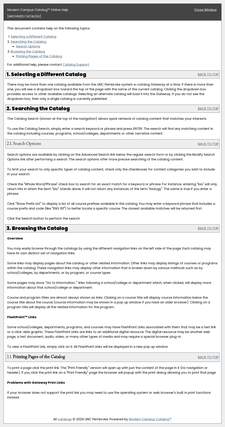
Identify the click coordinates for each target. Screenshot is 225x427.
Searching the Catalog (28, 41)
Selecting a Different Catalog (33, 36)
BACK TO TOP (208, 74)
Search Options (28, 46)
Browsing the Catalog (28, 51)
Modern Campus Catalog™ (150, 419)
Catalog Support (76, 64)
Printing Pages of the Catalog (39, 56)
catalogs (65, 419)
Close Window (205, 10)
